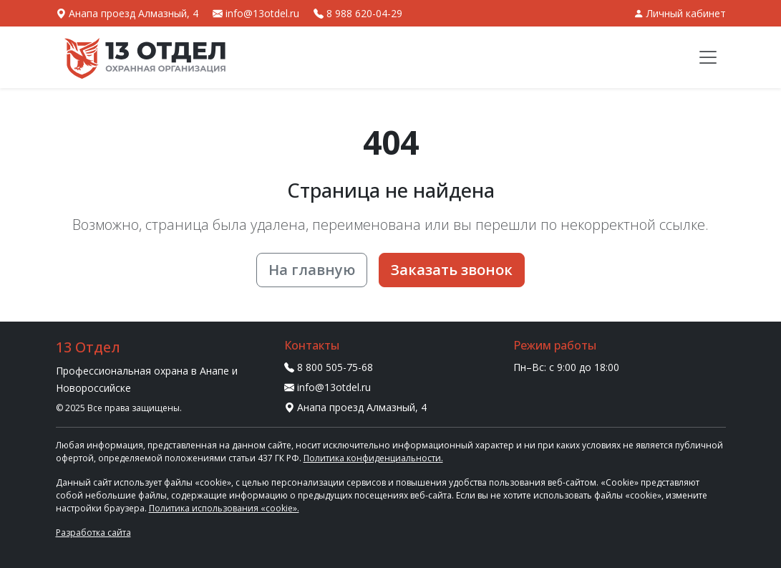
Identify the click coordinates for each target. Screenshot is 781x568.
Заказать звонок (452, 269)
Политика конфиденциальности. (373, 458)
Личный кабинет (680, 13)
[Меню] (707, 57)
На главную (311, 269)
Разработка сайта (93, 532)
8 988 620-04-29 (358, 13)
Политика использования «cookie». (224, 508)
